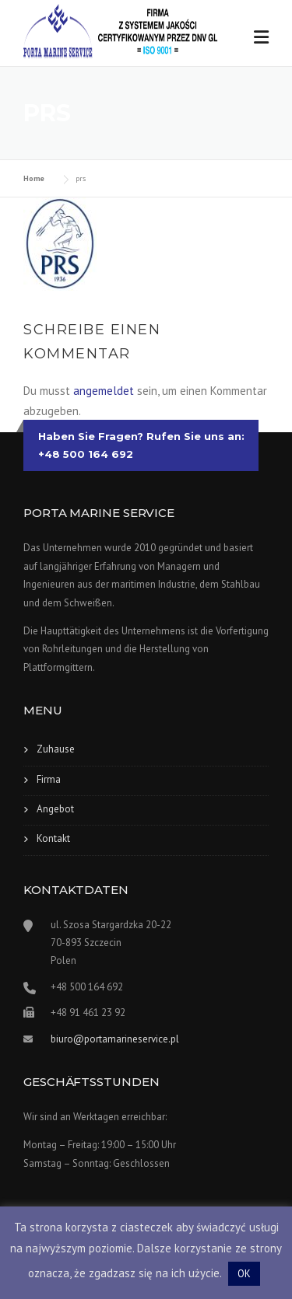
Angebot (55, 808)
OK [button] (244, 1273)
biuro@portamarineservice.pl (115, 1039)
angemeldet (103, 390)
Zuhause (56, 749)
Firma (49, 779)
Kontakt (53, 838)
